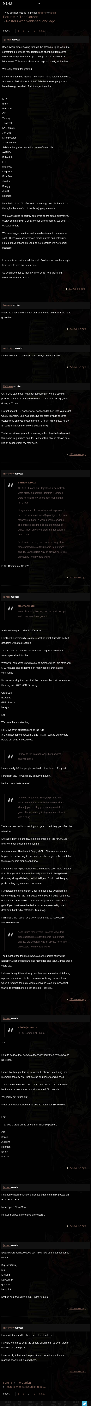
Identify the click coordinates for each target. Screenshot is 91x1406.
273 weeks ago (77, 288)
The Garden (28, 17)
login (53, 12)
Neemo (7, 305)
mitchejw (9, 348)
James (7, 39)
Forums (9, 17)
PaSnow (8, 386)
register (42, 12)
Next (42, 30)
